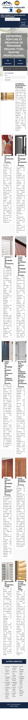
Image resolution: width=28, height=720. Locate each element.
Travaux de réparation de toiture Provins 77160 (21, 670)
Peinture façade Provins (14, 689)
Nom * (6, 75)
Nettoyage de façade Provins (7, 684)
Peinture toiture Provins (14, 695)
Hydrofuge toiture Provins (7, 689)
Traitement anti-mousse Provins (14, 674)
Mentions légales (14, 706)
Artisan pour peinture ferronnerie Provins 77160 (21, 691)
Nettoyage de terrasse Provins (7, 669)
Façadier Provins (14, 679)
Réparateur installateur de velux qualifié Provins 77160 (21, 681)
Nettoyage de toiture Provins (14, 684)
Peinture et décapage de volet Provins (7, 677)
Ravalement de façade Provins (14, 668)
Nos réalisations (8, 62)
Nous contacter (20, 62)
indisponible (8, 7)
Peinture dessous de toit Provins (7, 696)
